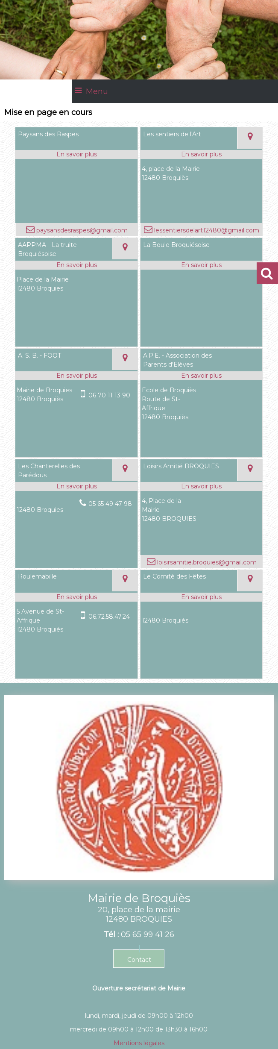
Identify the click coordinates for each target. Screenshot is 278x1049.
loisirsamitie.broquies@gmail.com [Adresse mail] (206, 562)
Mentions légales (139, 1043)
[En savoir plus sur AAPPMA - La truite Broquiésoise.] (76, 265)
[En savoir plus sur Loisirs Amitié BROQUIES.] (201, 486)
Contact (139, 960)
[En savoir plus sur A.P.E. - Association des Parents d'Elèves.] (201, 375)
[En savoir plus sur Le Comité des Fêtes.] (201, 597)
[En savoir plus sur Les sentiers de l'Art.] (201, 154)
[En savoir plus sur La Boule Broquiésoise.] (201, 265)
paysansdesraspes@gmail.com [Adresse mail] (81, 230)
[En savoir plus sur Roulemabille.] (76, 597)
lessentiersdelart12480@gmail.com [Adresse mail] (205, 230)
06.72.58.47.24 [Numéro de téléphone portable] (109, 616)
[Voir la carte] (250, 138)
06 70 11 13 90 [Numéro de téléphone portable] (109, 395)
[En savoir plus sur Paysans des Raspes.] (76, 154)
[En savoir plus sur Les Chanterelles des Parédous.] (76, 486)
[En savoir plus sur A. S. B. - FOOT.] (76, 375)
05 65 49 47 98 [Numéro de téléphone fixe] (110, 504)
